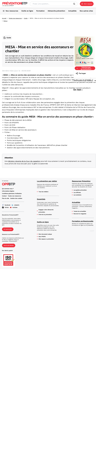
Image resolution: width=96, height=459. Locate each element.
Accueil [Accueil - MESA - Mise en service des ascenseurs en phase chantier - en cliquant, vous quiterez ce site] (4, 18)
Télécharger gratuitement (83, 68)
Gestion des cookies (16, 198)
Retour (5, 21)
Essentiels (41, 199)
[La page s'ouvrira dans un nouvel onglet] (87, 4)
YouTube (13, 207)
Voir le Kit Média (9, 245)
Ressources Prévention (81, 181)
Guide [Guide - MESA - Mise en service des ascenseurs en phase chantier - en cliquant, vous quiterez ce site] (25, 18)
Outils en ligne (43, 222)
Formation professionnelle (82, 221)
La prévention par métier (47, 181)
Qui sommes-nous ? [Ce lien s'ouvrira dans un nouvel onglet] (8, 188)
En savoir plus (8, 229)
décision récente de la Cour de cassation (24, 161)
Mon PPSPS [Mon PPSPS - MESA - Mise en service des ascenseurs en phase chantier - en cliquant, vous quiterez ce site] (42, 236)
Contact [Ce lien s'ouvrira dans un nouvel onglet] (4, 196)
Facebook (6, 205)
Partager (81, 73)
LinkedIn (15, 205)
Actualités (76, 202)
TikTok (5, 207)
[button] (87, 4)
